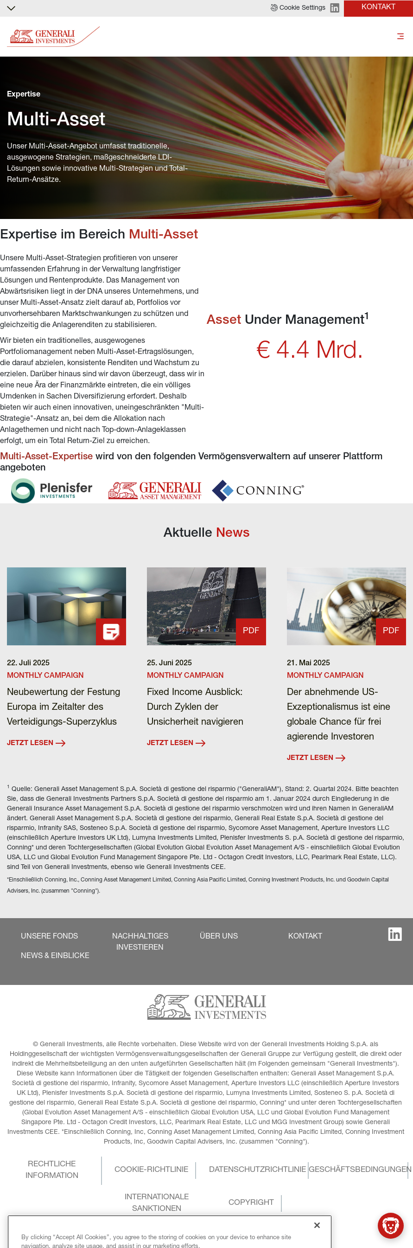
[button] (298, 8)
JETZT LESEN (36, 743)
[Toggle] (400, 37)
